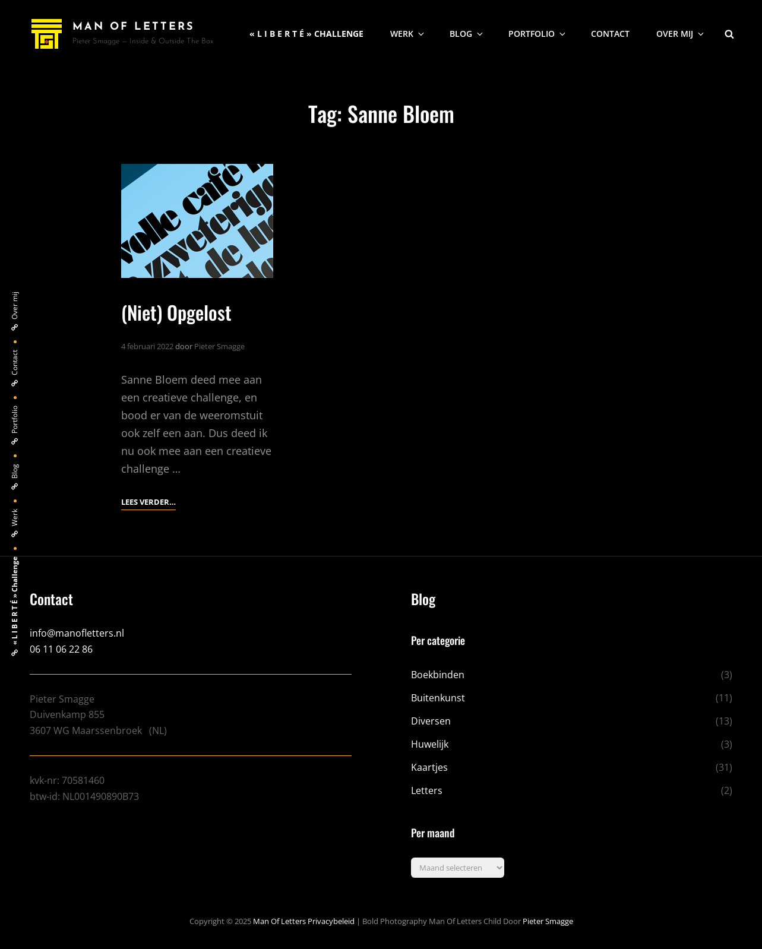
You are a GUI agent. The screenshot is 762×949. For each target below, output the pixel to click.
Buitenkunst (438, 697)
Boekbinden (437, 674)
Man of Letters (133, 27)
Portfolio (537, 33)
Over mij (681, 33)
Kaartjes (429, 767)
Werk (408, 33)
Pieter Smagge (219, 346)
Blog (467, 33)
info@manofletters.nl (77, 633)
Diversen (431, 720)
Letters (426, 790)
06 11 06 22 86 (61, 649)
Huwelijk (429, 744)
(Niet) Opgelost (176, 312)
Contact (610, 33)
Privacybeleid (331, 921)
